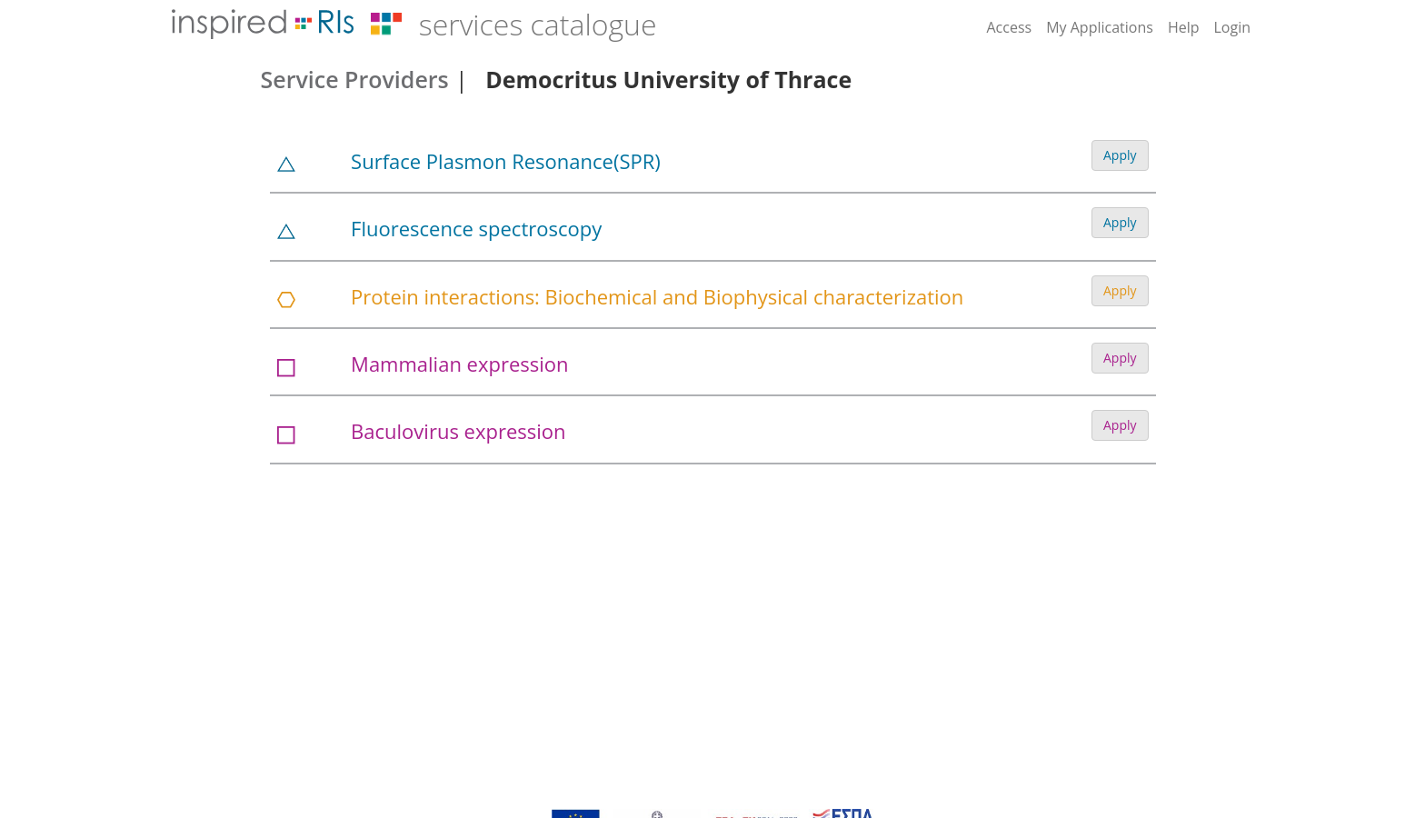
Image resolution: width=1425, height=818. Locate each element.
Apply (1120, 155)
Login (1232, 27)
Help (1184, 27)
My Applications (1099, 27)
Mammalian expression (459, 363)
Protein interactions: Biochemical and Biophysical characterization (657, 296)
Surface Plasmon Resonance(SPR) (506, 161)
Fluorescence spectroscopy (476, 228)
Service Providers (355, 79)
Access (1008, 27)
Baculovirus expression (458, 430)
